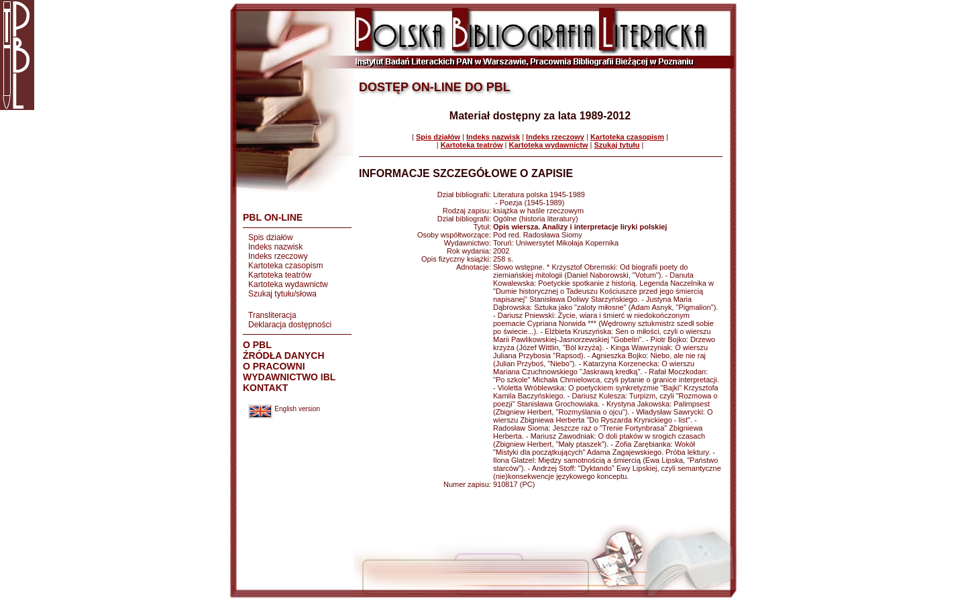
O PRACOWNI (274, 366)
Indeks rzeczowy (278, 256)
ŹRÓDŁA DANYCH (284, 355)
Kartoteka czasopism (285, 265)
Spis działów (270, 237)
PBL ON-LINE (273, 217)
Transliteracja (272, 315)
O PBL (257, 344)
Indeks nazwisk (275, 247)
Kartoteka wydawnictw (288, 284)
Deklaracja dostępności (289, 324)
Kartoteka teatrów (279, 275)
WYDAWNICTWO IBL (289, 377)
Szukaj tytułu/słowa (282, 293)
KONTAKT (265, 387)
